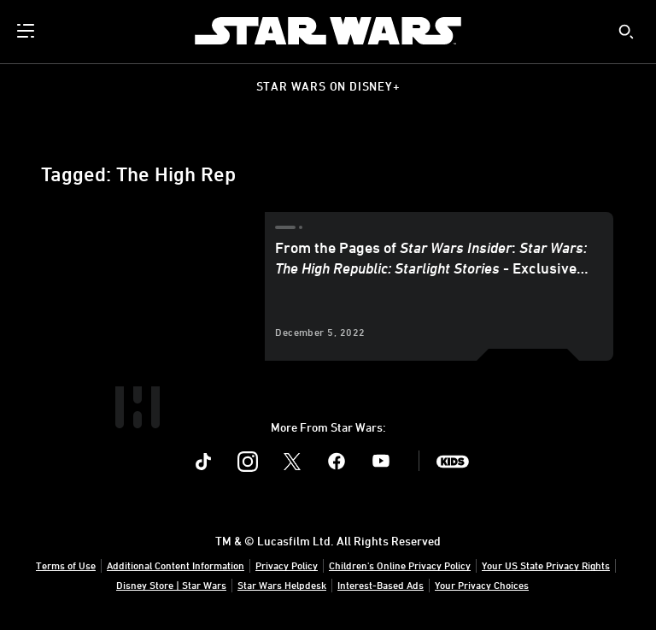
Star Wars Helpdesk (281, 585)
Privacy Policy (286, 565)
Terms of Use (66, 565)
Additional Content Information (175, 565)
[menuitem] (27, 30)
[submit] (626, 31)
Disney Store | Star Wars (171, 585)
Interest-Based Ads (380, 585)
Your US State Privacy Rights (546, 565)
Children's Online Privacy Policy (400, 565)
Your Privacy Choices (482, 585)
